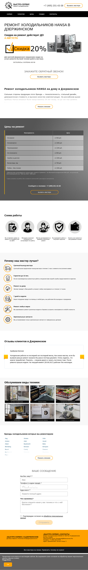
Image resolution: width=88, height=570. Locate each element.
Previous (6, 357)
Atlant (6, 443)
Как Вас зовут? (26, 476)
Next (82, 357)
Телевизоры (17, 412)
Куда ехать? (25, 490)
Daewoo (45, 449)
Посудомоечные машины (68, 412)
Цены (32, 14)
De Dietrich (8, 452)
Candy (26, 449)
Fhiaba (26, 454)
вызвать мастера (44, 192)
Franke (45, 454)
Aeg (6, 438)
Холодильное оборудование (68, 394)
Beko (44, 443)
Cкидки (41, 14)
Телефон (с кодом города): (31, 483)
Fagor (7, 454)
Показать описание (44, 106)
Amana (26, 438)
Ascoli (44, 441)
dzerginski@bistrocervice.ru (64, 538)
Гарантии (21, 14)
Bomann (26, 446)
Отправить (44, 522)
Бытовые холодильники (17, 394)
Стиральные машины (42, 412)
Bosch (7, 449)
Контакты (53, 14)
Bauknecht (27, 443)
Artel (25, 441)
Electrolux (46, 452)
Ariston (7, 441)
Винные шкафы (42, 394)
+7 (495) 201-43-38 (53, 5)
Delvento (26, 452)
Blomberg (8, 446)
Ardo (44, 438)
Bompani (45, 446)
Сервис (9, 14)
